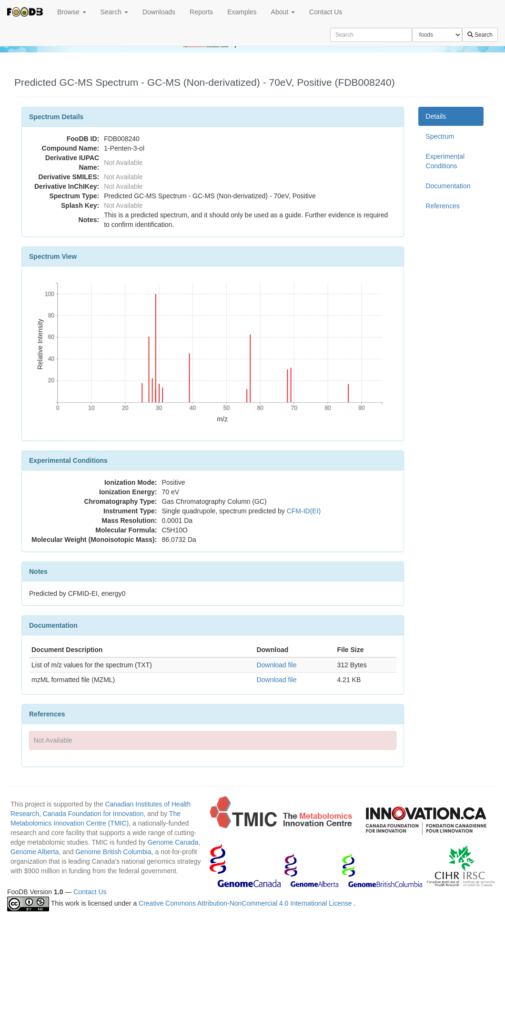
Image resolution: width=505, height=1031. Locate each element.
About (283, 12)
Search (114, 12)
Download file (276, 665)
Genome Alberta (34, 852)
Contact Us (325, 12)
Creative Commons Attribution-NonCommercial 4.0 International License (246, 903)
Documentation (447, 186)
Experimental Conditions (445, 161)
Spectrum (439, 136)
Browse (71, 12)
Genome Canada (173, 842)
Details (435, 116)
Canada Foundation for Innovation (93, 813)
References (442, 206)
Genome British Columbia (113, 852)
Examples (241, 12)
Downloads (158, 12)
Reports (201, 12)
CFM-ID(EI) (304, 511)
